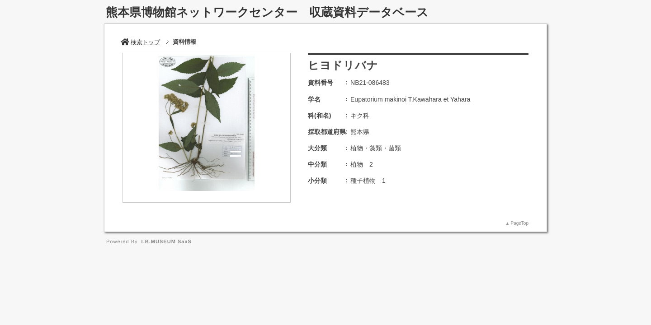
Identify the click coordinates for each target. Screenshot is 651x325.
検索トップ (140, 42)
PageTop (519, 223)
